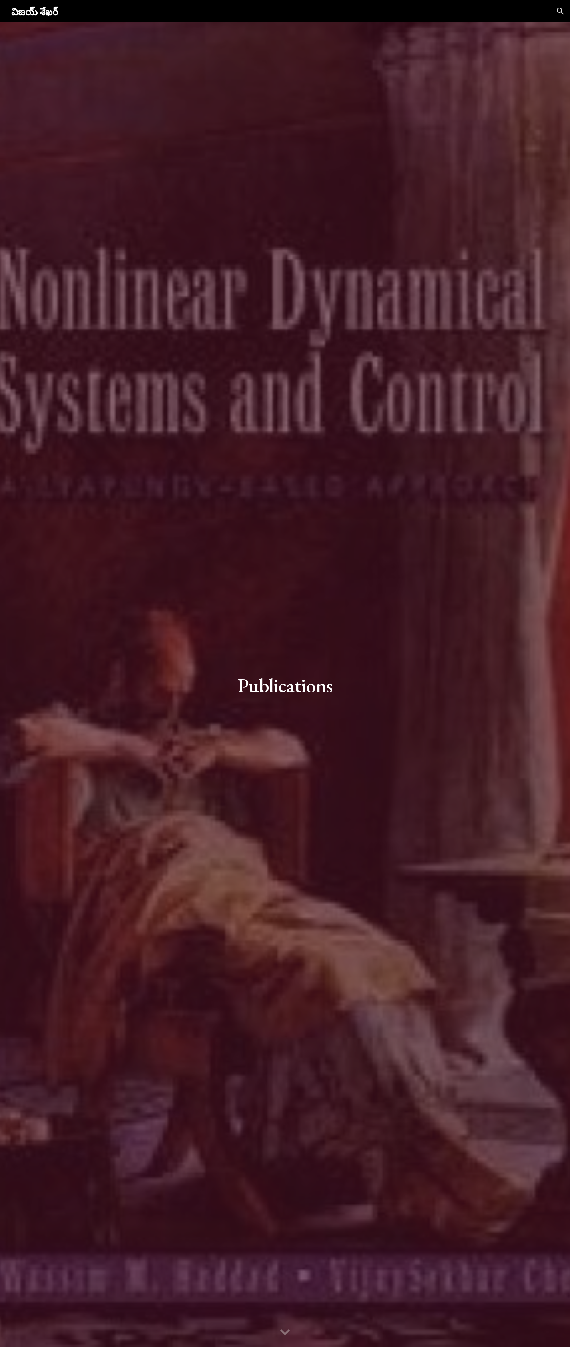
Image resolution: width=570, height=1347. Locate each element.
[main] (285, 685)
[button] (560, 11)
